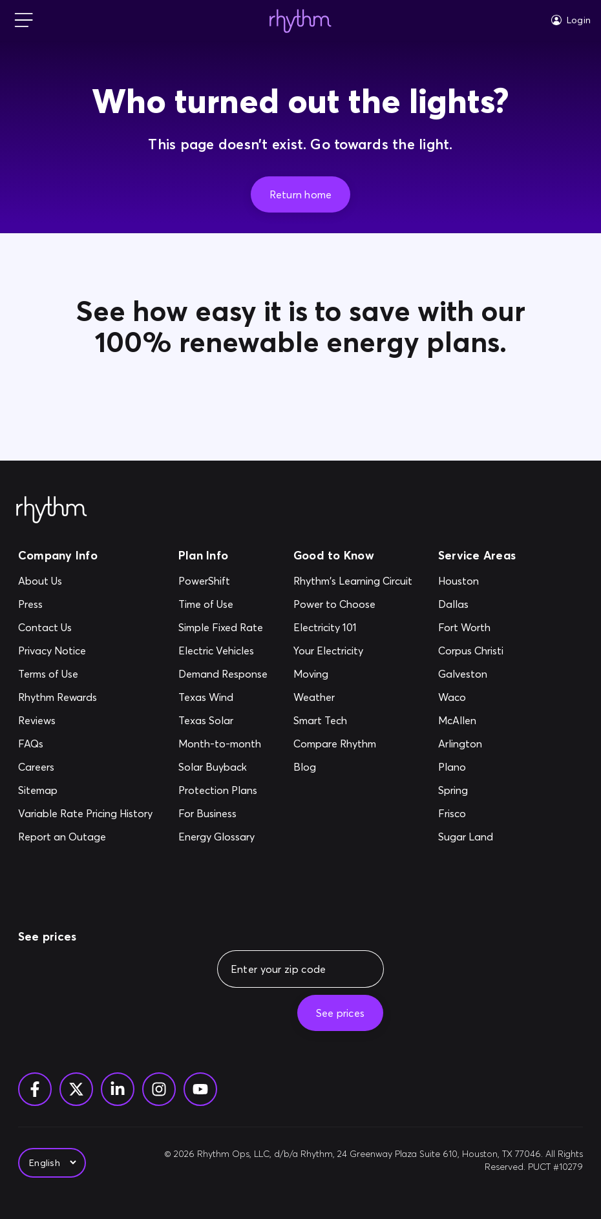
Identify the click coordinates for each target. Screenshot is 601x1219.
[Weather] (352, 697)
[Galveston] (470, 673)
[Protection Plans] (223, 790)
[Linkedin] (117, 1089)
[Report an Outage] (85, 836)
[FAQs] (85, 743)
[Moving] (352, 673)
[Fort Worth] (470, 627)
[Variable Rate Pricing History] (85, 813)
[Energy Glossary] (223, 836)
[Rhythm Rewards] (85, 697)
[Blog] (352, 766)
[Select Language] (52, 1162)
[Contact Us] (85, 627)
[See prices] (340, 1013)
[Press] (85, 604)
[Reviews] (85, 720)
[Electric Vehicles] (223, 650)
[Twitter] (76, 1089)
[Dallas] (470, 604)
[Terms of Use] (85, 673)
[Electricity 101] (352, 627)
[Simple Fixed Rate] (223, 627)
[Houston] (470, 580)
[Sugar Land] (470, 836)
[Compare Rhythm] (352, 743)
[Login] (571, 20)
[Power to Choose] (352, 604)
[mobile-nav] (24, 21)
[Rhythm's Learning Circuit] (352, 580)
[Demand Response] (223, 673)
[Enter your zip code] (308, 969)
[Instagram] (159, 1089)
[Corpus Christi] (470, 650)
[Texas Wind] (223, 697)
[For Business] (223, 813)
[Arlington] (470, 743)
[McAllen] (470, 720)
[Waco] (470, 697)
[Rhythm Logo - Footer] (51, 510)
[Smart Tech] (352, 720)
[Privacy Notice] (85, 650)
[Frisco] (470, 813)
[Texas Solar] (223, 720)
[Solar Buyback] (223, 766)
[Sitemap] (85, 790)
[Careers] (85, 766)
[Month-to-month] (223, 743)
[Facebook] (35, 1089)
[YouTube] (200, 1089)
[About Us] (85, 580)
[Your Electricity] (352, 650)
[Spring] (470, 790)
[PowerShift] (223, 580)
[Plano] (470, 766)
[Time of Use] (223, 604)
